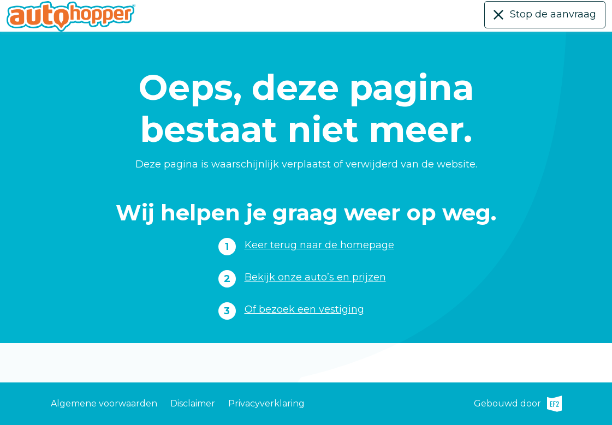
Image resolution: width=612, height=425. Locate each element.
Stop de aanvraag (553, 14)
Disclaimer (192, 403)
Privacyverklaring (266, 403)
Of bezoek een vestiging (304, 309)
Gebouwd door (518, 404)
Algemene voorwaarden (104, 403)
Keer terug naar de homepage (319, 245)
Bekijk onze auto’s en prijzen (315, 277)
